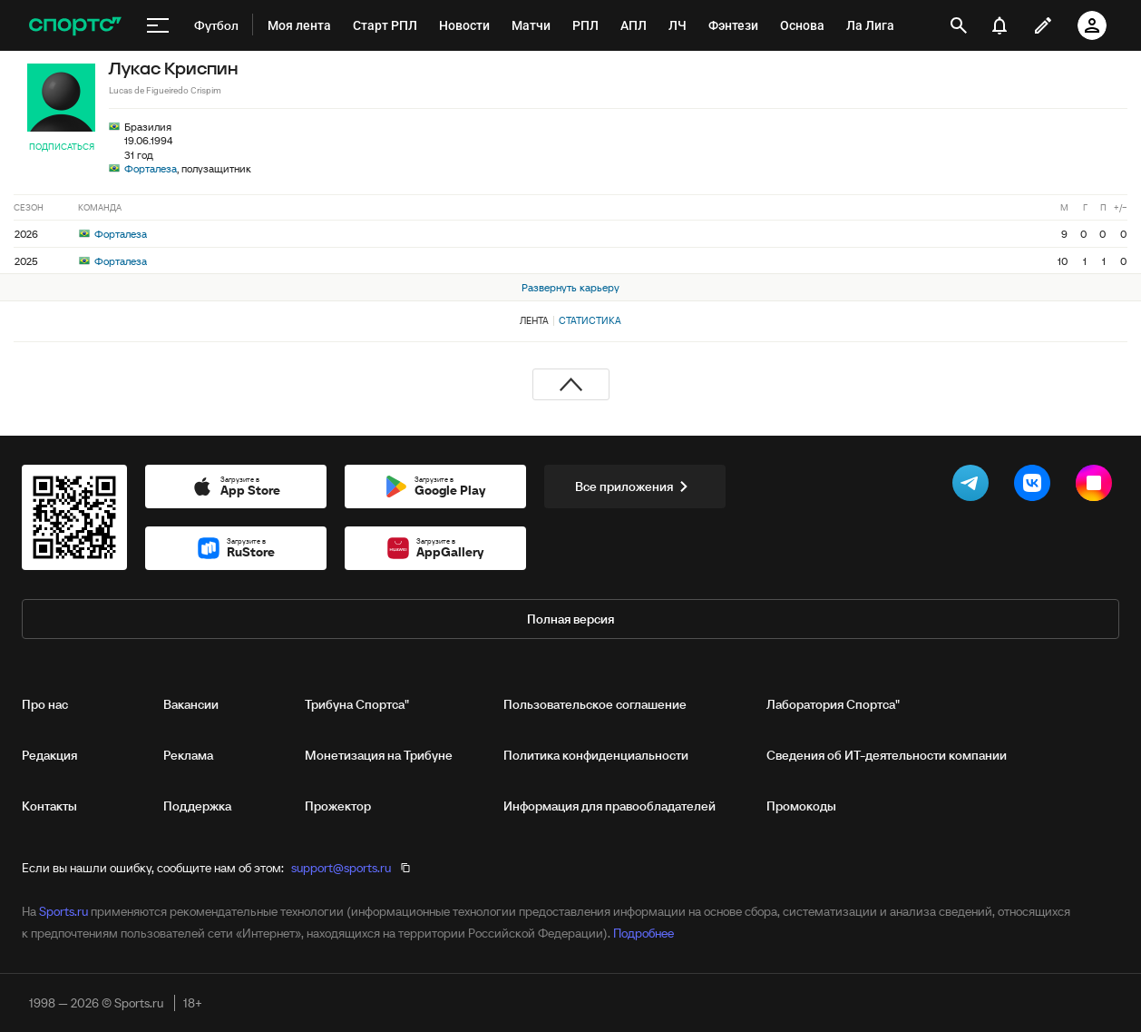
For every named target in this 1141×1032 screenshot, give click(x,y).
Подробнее (643, 933)
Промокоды (801, 806)
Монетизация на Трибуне (379, 755)
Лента (534, 320)
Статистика (590, 320)
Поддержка (197, 806)
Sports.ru (63, 911)
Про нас (45, 704)
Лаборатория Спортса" (833, 704)
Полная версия (570, 619)
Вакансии (191, 704)
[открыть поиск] (959, 25)
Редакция (49, 755)
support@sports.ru (341, 868)
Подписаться (61, 146)
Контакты (49, 806)
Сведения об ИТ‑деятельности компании (886, 755)
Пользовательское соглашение (595, 704)
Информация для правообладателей (609, 806)
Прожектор (338, 806)
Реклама (188, 755)
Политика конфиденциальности (595, 755)
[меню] (158, 25)
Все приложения (635, 486)
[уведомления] (999, 25)
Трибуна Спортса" (357, 704)
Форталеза (150, 168)
